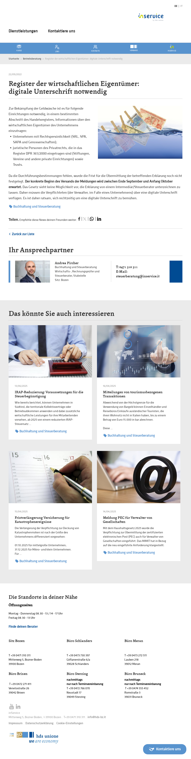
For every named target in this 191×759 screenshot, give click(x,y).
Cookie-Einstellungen (69, 723)
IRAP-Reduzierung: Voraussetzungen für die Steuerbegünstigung (49, 394)
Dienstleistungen (23, 31)
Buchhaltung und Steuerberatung (34, 206)
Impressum (15, 723)
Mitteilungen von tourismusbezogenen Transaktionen (132, 394)
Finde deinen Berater (23, 627)
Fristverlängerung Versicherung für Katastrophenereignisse (42, 519)
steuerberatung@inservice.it (137, 276)
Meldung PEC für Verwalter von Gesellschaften (127, 519)
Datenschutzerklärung (39, 723)
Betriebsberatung (32, 58)
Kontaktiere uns (61, 31)
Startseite (14, 58)
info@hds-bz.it (96, 717)
